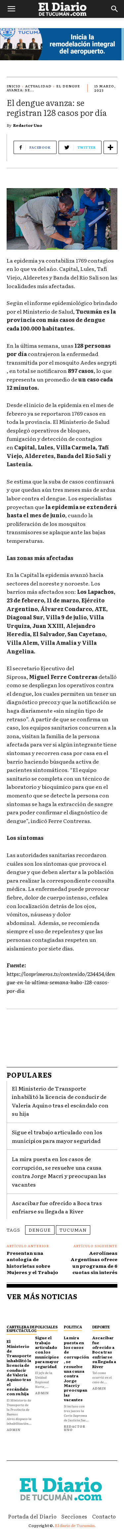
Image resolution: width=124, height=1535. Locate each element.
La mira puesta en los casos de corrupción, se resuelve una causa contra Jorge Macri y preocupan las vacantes (59, 1171)
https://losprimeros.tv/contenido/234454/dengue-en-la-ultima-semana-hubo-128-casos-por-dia (61, 982)
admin (14, 1429)
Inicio (14, 85)
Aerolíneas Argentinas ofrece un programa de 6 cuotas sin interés (93, 1263)
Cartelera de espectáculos (21, 1328)
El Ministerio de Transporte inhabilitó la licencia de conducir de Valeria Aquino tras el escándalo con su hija (19, 1367)
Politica (73, 1326)
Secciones (74, 1516)
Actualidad (38, 85)
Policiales (46, 1326)
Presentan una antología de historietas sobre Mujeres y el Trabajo (32, 1263)
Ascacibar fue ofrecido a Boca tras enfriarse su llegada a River (57, 1207)
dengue (40, 1229)
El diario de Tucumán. (75, 1525)
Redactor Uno (27, 125)
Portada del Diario (32, 1516)
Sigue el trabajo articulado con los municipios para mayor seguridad (47, 1352)
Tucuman (73, 1229)
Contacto (104, 1516)
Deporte (101, 1326)
